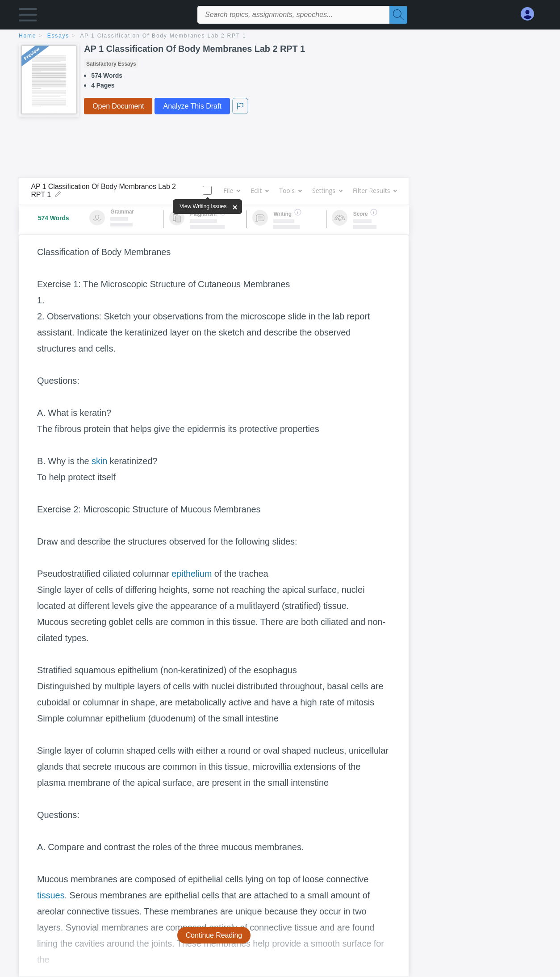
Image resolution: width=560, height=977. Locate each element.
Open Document (118, 106)
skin (99, 461)
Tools (290, 190)
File (231, 190)
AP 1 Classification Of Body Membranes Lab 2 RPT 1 (163, 36)
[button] (28, 17)
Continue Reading (214, 935)
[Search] (398, 15)
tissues (51, 895)
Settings (327, 190)
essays (58, 36)
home (27, 36)
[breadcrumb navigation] (280, 36)
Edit (259, 190)
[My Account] (531, 14)
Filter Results (375, 190)
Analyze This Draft (192, 106)
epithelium (191, 574)
